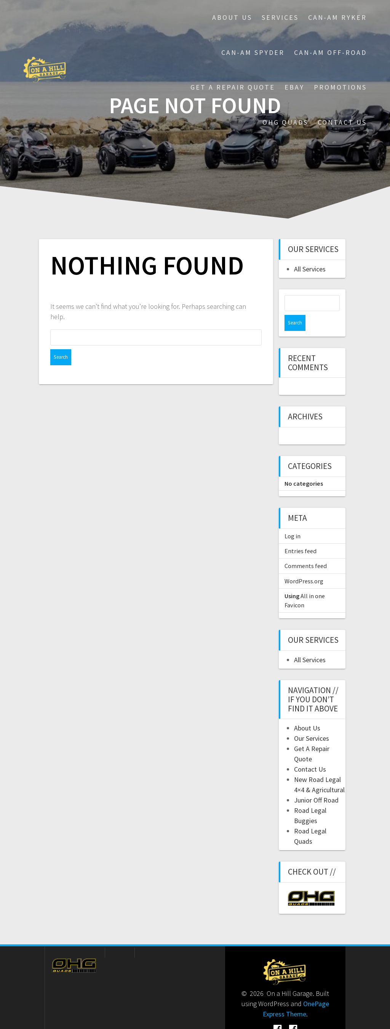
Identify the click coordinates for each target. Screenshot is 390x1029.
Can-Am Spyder (253, 52)
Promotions (340, 87)
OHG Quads (285, 122)
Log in (292, 520)
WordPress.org (304, 565)
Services (280, 17)
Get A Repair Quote (232, 87)
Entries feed (300, 535)
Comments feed (306, 550)
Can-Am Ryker (337, 17)
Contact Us (342, 122)
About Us (232, 17)
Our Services (311, 722)
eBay (294, 87)
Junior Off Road (316, 784)
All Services (310, 269)
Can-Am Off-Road (330, 52)
